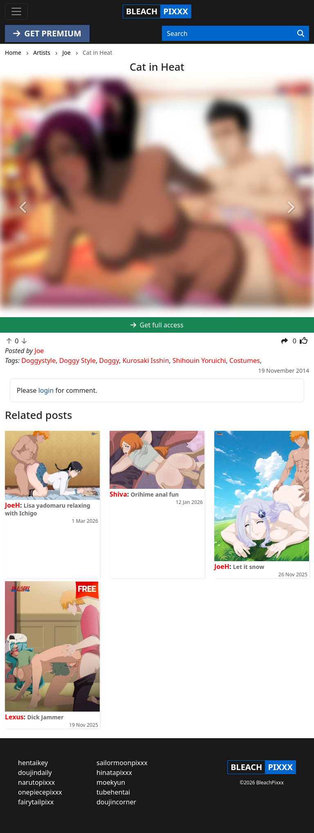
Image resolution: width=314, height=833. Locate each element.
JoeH (12, 505)
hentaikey (33, 762)
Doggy (109, 360)
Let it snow (248, 567)
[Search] (300, 33)
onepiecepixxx (40, 792)
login (46, 390)
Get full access (156, 324)
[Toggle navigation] (16, 11)
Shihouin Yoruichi (199, 360)
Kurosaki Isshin (145, 360)
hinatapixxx (114, 772)
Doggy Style (77, 360)
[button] (23, 207)
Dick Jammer (45, 717)
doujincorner (116, 801)
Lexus (14, 716)
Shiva (118, 494)
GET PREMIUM (47, 33)
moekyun (110, 782)
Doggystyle (38, 360)
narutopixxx (36, 782)
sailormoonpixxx (122, 762)
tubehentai (113, 792)
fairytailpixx (36, 801)
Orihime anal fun (154, 494)
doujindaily (35, 772)
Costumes (244, 360)
